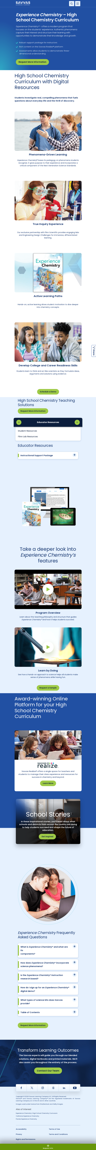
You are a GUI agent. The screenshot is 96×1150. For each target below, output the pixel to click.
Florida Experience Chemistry (26, 1119)
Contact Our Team (48, 1070)
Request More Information (32, 61)
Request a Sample (48, 687)
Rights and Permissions (25, 1139)
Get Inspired (47, 836)
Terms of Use (54, 1129)
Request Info (48, 1147)
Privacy (19, 1134)
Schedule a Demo (48, 391)
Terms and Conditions (58, 1134)
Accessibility (21, 1129)
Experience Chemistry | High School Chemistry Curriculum (36, 1113)
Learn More (48, 783)
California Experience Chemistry (27, 1116)
